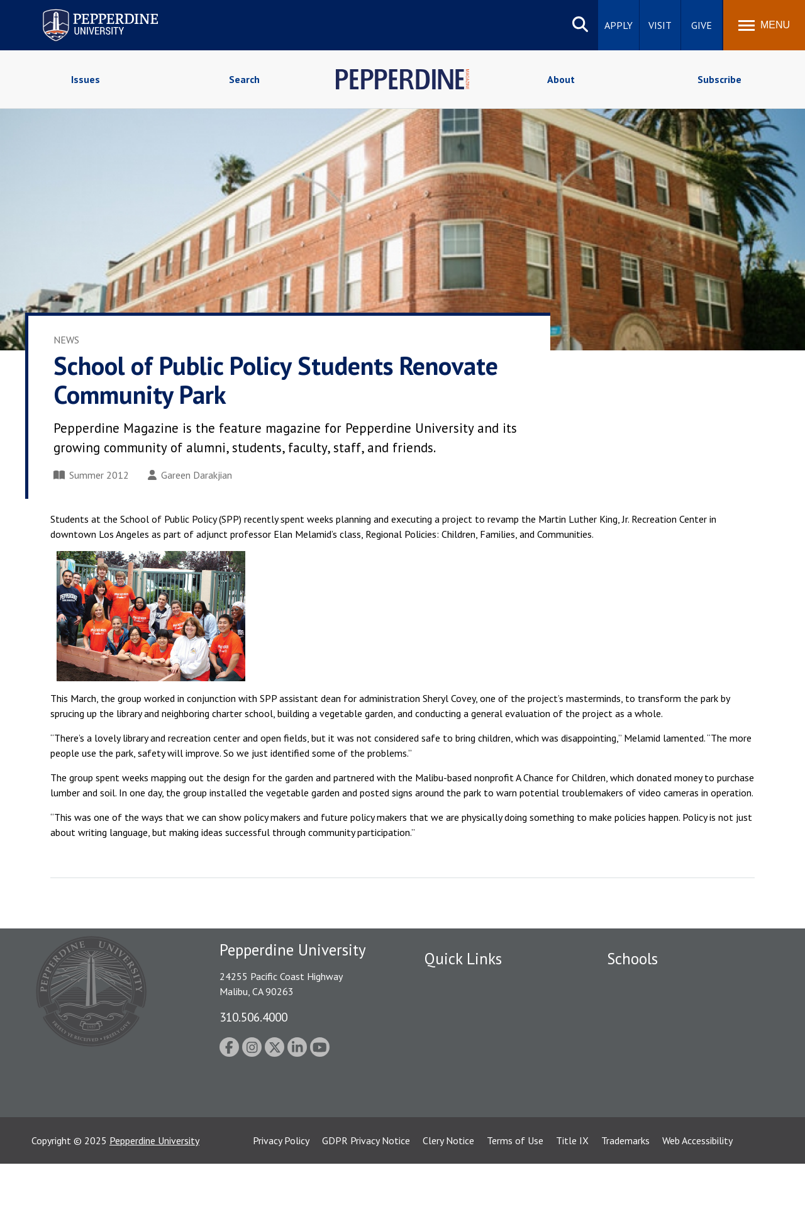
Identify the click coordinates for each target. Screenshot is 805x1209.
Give (701, 25)
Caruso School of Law (654, 1004)
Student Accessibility (468, 1004)
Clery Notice (448, 1185)
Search (244, 79)
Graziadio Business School (661, 1026)
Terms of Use (515, 1185)
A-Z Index (445, 1092)
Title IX (572, 1185)
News (66, 339)
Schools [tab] (632, 959)
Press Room (450, 1114)
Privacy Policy (281, 1185)
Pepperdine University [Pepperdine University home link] (85, 11)
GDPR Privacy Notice (366, 1185)
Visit (660, 25)
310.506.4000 (253, 1017)
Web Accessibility (697, 1185)
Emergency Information (474, 1026)
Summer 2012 (91, 475)
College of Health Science (662, 1105)
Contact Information (469, 1070)
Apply (618, 25)
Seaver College (638, 982)
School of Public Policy (655, 1083)
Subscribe (719, 79)
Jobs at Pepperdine (464, 1048)
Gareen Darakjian (190, 475)
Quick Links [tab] (463, 959)
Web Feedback (454, 1136)
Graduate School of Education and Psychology (679, 1054)
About (561, 79)
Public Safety (452, 982)
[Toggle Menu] (764, 25)
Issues (85, 79)
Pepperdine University (154, 1185)
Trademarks (625, 1185)
